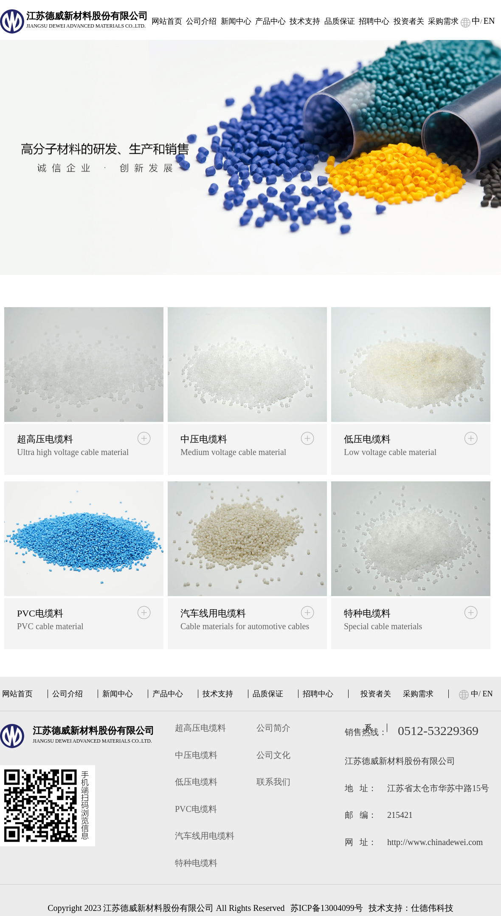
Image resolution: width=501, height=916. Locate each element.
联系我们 (273, 781)
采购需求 (443, 21)
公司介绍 (201, 21)
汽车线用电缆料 (204, 835)
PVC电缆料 (196, 809)
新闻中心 (236, 21)
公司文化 (273, 755)
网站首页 (167, 21)
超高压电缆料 (200, 727)
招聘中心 (374, 21)
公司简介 (273, 727)
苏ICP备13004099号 (326, 908)
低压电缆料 (196, 781)
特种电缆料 (196, 863)
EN (489, 20)
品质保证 (339, 21)
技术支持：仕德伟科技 (411, 908)
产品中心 (270, 21)
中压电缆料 (196, 755)
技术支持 (305, 21)
